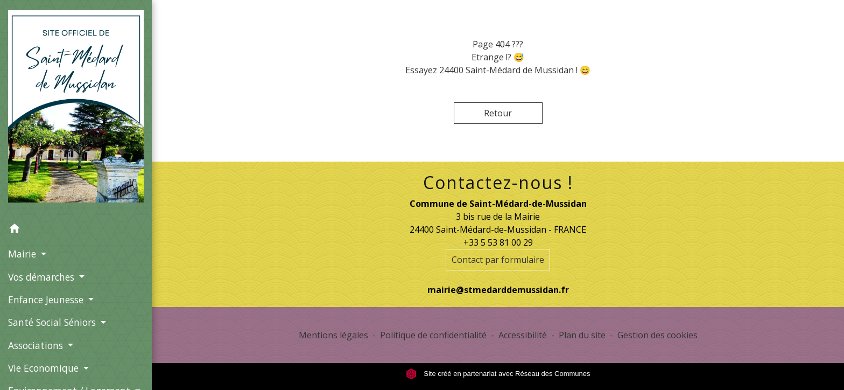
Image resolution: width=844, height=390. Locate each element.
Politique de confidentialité (433, 335)
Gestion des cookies (657, 335)
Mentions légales (333, 335)
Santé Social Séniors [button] (53, 322)
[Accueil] (76, 109)
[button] (76, 230)
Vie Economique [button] (44, 367)
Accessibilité (522, 335)
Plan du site (582, 335)
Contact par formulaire (498, 260)
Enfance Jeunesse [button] (47, 299)
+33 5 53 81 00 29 (498, 242)
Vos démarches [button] (42, 276)
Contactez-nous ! (498, 182)
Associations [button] (37, 345)
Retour (498, 113)
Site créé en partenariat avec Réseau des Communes (498, 374)
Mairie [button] (23, 253)
